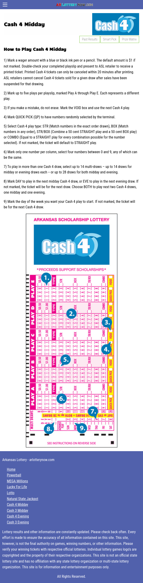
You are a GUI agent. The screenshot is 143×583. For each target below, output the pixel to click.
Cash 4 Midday (17, 504)
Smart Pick (109, 39)
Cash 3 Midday (17, 510)
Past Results (89, 39)
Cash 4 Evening (18, 516)
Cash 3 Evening (18, 522)
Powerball (14, 475)
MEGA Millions (17, 481)
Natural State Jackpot (22, 499)
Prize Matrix (129, 39)
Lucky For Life (17, 487)
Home (11, 469)
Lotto (10, 493)
